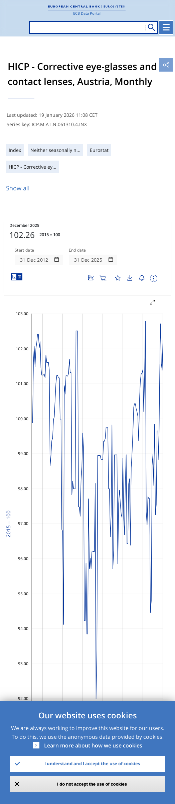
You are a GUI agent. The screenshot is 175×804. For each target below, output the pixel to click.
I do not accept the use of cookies (92, 784)
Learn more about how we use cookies (93, 745)
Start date (24, 250)
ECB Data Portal (87, 13)
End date (77, 250)
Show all (18, 188)
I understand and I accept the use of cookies (92, 764)
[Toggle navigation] (166, 27)
